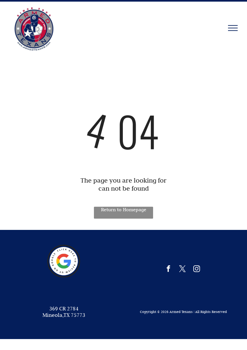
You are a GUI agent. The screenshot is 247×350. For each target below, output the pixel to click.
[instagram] (197, 269)
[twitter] (183, 269)
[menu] (232, 28)
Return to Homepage (123, 210)
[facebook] (168, 269)
